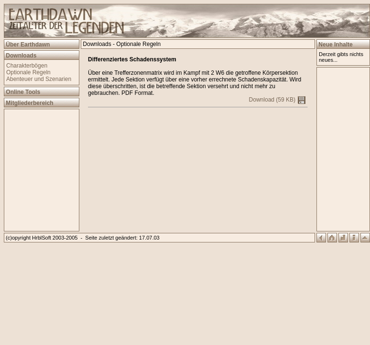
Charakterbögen (26, 65)
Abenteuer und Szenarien (38, 79)
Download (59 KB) (277, 99)
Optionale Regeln (28, 72)
